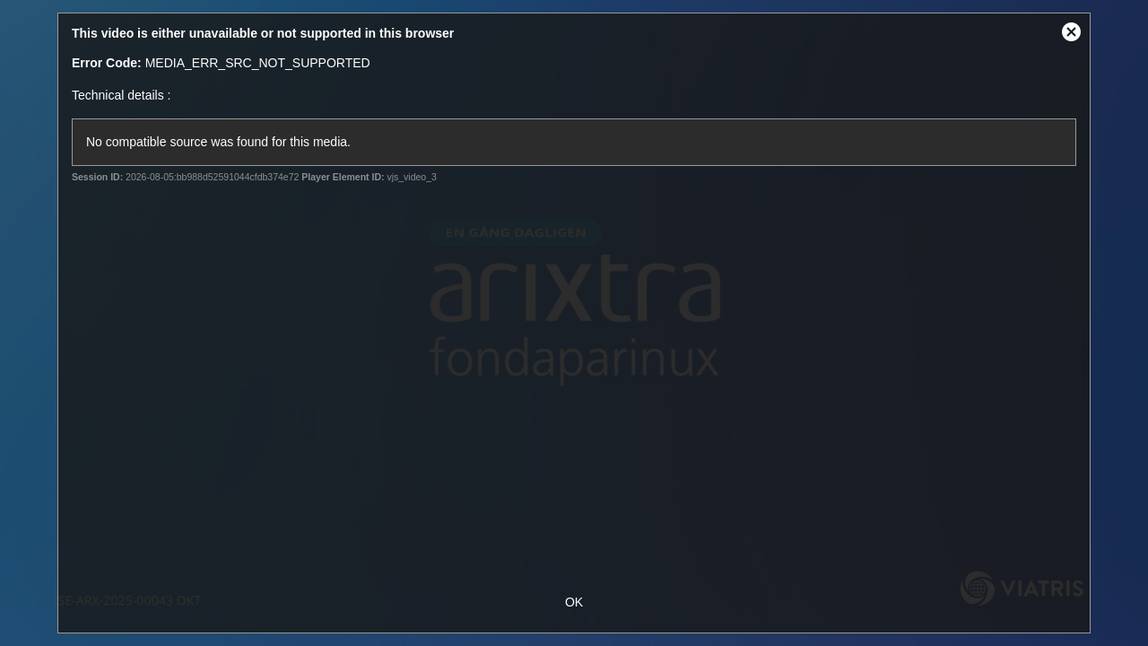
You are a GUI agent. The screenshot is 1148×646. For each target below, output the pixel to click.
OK (574, 602)
